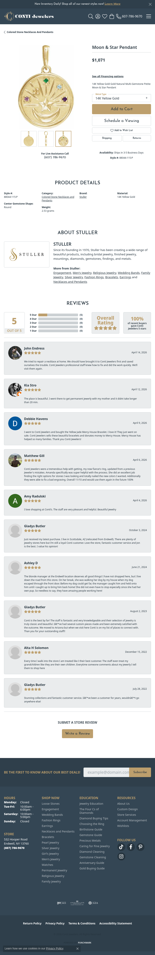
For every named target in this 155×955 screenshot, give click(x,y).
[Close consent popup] (77, 948)
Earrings (125, 277)
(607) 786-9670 (55, 157)
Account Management (132, 820)
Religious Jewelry (104, 273)
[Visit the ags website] (77, 903)
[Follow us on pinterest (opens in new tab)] (140, 847)
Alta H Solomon (36, 648)
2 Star (33, 326)
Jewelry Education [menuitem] (91, 803)
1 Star (33, 330)
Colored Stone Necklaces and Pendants (30, 32)
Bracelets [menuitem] (48, 837)
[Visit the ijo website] (61, 903)
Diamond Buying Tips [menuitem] (93, 818)
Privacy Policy (54, 923)
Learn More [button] (113, 4)
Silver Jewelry (74, 277)
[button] (90, 16)
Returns (137, 138)
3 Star (33, 322)
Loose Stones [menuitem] (51, 803)
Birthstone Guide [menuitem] (90, 829)
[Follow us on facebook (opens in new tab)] (131, 847)
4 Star (33, 319)
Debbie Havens (36, 419)
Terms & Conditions (82, 923)
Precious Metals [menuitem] (90, 840)
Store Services (126, 815)
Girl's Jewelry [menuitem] (50, 854)
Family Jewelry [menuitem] (51, 881)
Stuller (83, 197)
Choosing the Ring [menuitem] (91, 824)
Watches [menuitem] (47, 865)
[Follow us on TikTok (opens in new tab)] (121, 847)
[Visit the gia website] (93, 903)
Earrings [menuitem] (47, 826)
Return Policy (32, 923)
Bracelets (111, 277)
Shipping (107, 138)
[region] (46, 87)
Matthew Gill (34, 456)
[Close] (150, 4)
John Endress (34, 348)
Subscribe (140, 772)
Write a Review (77, 734)
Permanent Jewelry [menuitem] (54, 870)
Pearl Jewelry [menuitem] (50, 842)
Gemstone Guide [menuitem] (90, 835)
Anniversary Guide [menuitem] (91, 863)
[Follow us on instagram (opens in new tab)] (121, 856)
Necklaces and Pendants (70, 282)
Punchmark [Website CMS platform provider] (84, 942)
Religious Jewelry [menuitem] (53, 876)
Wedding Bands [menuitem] (52, 815)
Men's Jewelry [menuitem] (51, 859)
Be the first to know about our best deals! (42, 772)
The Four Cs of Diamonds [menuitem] (89, 811)
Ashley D (31, 563)
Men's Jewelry (82, 273)
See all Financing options (108, 76)
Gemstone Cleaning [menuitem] (92, 857)
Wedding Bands (129, 273)
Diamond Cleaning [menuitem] (91, 852)
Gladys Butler (34, 526)
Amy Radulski (35, 496)
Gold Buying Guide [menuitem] (92, 868)
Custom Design (127, 809)
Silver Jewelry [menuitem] (51, 848)
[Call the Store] (14, 848)
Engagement (62, 273)
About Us (123, 803)
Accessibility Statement (115, 923)
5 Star (33, 315)
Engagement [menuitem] (50, 809)
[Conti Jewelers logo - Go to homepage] (29, 16)
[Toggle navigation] (148, 16)
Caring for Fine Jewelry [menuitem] (94, 846)
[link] (129, 16)
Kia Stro (30, 385)
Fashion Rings (94, 277)
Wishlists (123, 826)
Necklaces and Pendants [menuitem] (58, 831)
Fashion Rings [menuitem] (51, 820)
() (81, 315)
